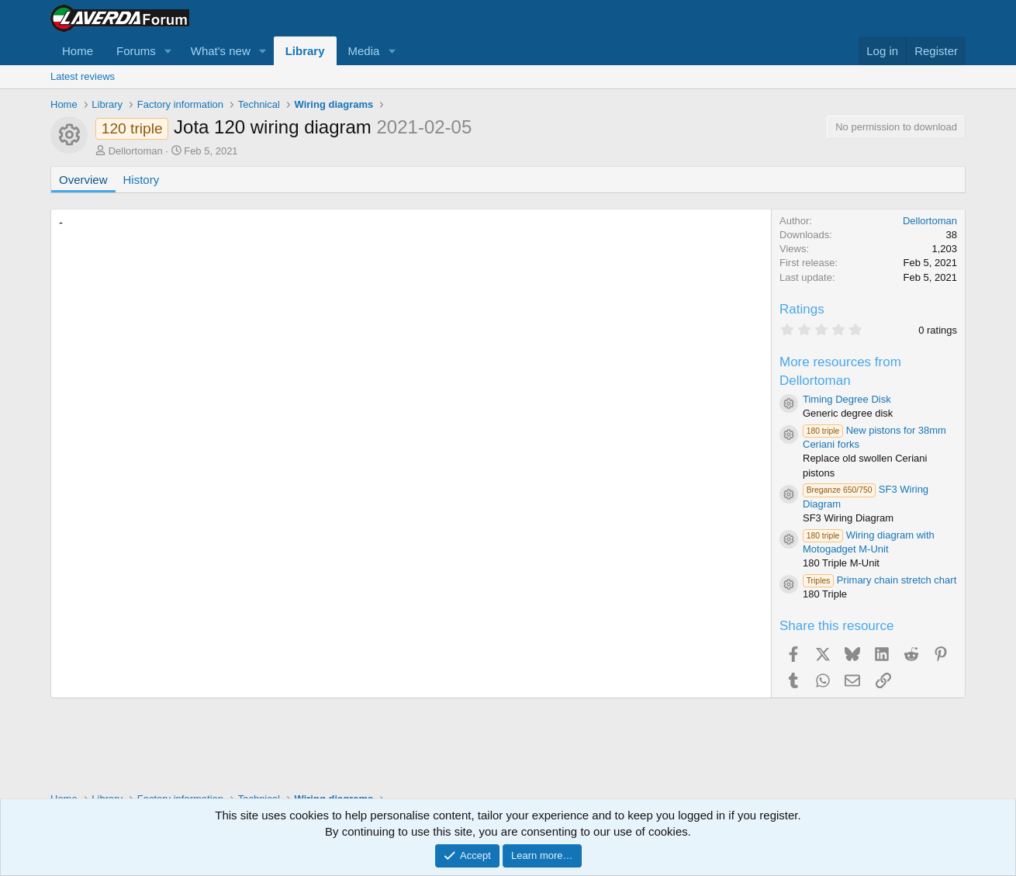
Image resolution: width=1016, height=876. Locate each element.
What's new (221, 50)
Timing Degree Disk (847, 399)
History (141, 179)
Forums (136, 50)
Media (364, 50)
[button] (168, 50)
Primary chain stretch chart (879, 580)
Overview (83, 179)
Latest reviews (82, 76)
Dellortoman (136, 151)
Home (77, 50)
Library (305, 50)
